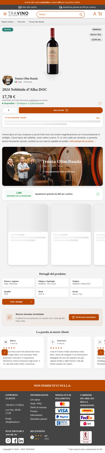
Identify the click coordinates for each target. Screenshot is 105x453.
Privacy (33, 411)
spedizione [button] (34, 100)
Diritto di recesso (38, 407)
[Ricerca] (81, 14)
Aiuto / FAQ (36, 403)
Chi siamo (35, 400)
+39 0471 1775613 (14, 405)
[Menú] (94, 14)
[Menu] (5, 14)
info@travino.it (12, 422)
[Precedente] (5, 352)
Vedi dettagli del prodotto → (82, 141)
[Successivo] (101, 352)
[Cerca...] (57, 14)
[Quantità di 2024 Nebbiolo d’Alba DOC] (9, 110)
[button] (52, 51)
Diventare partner (38, 419)
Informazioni (36, 415)
